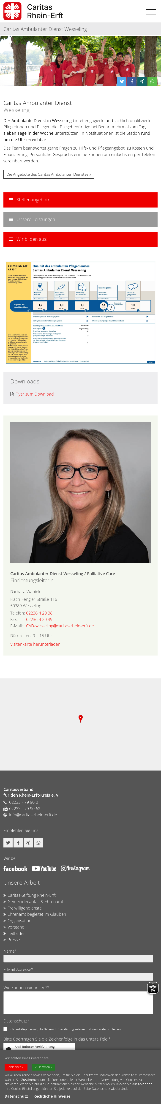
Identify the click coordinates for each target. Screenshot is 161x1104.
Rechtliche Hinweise (51, 1096)
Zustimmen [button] (42, 1067)
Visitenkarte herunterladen (35, 644)
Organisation (17, 921)
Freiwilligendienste (22, 908)
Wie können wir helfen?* (26, 987)
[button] (121, 81)
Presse (11, 940)
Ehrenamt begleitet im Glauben (34, 914)
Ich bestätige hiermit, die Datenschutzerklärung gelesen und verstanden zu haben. (65, 1029)
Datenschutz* (16, 1021)
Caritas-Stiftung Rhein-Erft (29, 895)
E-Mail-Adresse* (18, 969)
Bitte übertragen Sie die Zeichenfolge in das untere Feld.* (57, 1039)
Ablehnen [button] (15, 1067)
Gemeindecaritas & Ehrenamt (33, 902)
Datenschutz (16, 1096)
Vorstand (14, 927)
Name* (10, 951)
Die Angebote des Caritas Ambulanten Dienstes (47, 174)
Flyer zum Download (32, 394)
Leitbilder (14, 933)
